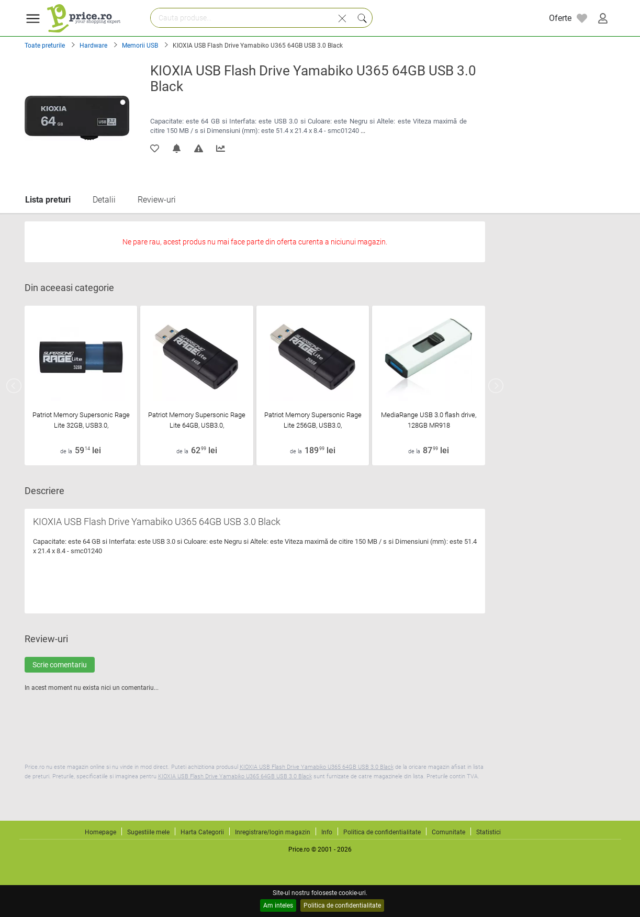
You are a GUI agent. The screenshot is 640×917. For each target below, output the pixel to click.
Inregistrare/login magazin (272, 832)
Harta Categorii (202, 832)
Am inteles (278, 905)
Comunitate (448, 832)
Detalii (104, 200)
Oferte (560, 18)
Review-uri (157, 200)
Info (326, 832)
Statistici (488, 832)
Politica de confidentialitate (342, 905)
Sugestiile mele (148, 832)
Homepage (100, 832)
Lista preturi (48, 200)
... (363, 131)
